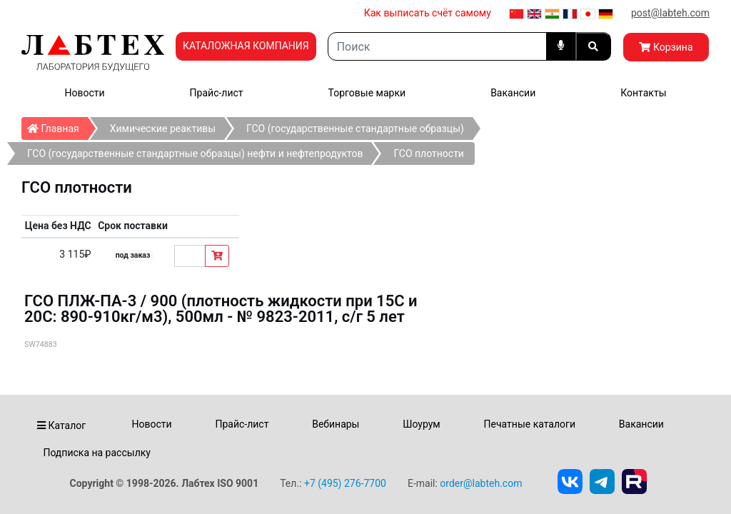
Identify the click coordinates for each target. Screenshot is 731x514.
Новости (85, 93)
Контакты (643, 93)
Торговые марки (367, 93)
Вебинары (335, 424)
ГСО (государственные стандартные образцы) (355, 128)
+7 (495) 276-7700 (345, 483)
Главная (57, 125)
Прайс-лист (216, 93)
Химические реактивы (163, 128)
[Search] (437, 46)
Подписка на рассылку (97, 452)
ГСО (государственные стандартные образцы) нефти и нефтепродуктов (195, 153)
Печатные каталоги (529, 424)
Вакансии (512, 93)
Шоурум (421, 424)
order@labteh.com (481, 483)
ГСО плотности (428, 153)
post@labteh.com (670, 13)
